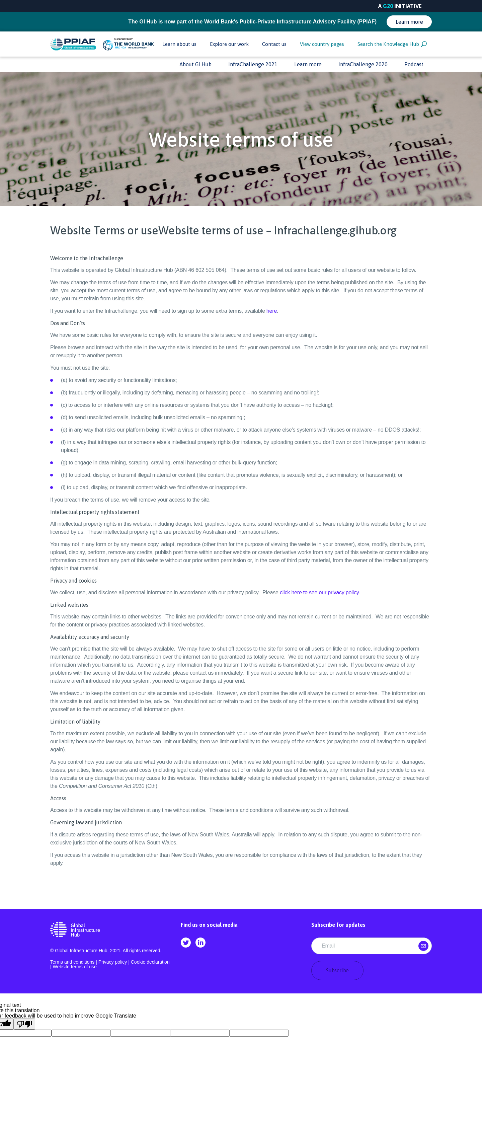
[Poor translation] (24, 1024)
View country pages (322, 44)
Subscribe (337, 970)
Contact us (274, 44)
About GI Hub (195, 64)
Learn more (409, 22)
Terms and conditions (72, 962)
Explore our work (229, 44)
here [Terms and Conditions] (271, 311)
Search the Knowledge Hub (392, 44)
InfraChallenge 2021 (252, 64)
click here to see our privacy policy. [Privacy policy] (320, 592)
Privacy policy (112, 962)
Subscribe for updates (338, 924)
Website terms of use (75, 966)
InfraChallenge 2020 (363, 64)
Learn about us (179, 44)
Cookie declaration (150, 962)
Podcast (413, 64)
